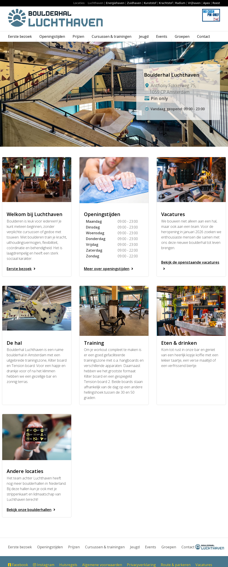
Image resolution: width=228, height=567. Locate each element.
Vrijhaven (194, 3)
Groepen (182, 36)
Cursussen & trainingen (111, 36)
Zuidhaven (134, 3)
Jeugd (144, 36)
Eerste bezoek (20, 36)
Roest (216, 3)
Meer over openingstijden (109, 268)
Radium (180, 3)
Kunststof (150, 3)
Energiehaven (115, 3)
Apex (206, 3)
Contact (203, 36)
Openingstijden (52, 36)
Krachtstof (166, 3)
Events (161, 36)
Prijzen (78, 36)
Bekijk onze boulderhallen (32, 509)
